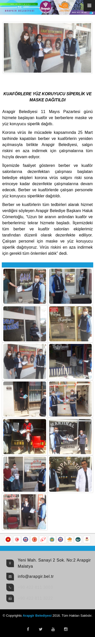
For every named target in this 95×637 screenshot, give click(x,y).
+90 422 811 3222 (35, 598)
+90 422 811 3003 (35, 587)
